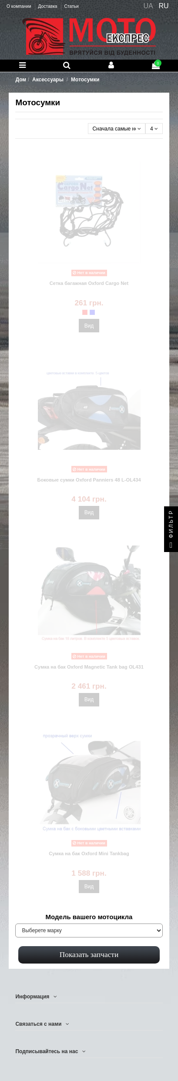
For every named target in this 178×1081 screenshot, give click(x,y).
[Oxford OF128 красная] (84, 312)
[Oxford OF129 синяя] (92, 312)
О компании (19, 6)
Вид (89, 326)
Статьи (71, 6)
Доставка (48, 6)
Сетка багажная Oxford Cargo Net (89, 283)
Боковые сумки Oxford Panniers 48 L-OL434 (89, 479)
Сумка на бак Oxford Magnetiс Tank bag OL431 (89, 666)
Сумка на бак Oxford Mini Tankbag (89, 853)
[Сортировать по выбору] (117, 128)
